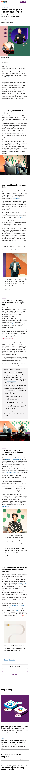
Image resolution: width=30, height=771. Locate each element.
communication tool (7, 324)
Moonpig (12, 195)
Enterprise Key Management (18, 605)
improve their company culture (13, 459)
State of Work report (19, 132)
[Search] (17, 1)
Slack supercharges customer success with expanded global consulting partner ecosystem (14, 768)
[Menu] (28, 1)
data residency (6, 607)
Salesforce (17, 610)
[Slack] (4, 2)
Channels (6, 659)
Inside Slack (12, 659)
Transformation (5, 7)
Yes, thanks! (15, 669)
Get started (23, 1)
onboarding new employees (11, 472)
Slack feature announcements (14, 84)
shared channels (22, 583)
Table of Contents (5, 57)
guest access (5, 506)
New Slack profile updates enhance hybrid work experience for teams (13, 741)
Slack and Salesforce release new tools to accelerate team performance (14, 727)
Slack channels (16, 198)
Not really (15, 674)
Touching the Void (11, 381)
